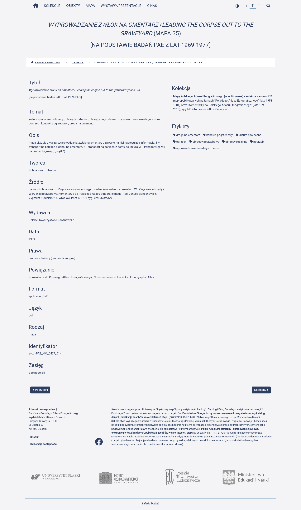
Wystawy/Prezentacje (121, 6)
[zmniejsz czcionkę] (246, 6)
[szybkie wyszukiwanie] (268, 6)
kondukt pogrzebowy (219, 135)
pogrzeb (258, 141)
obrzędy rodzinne (236, 141)
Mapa (90, 6)
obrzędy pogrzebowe (206, 141)
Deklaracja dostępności (43, 443)
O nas (152, 6)
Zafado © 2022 (151, 503)
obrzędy (181, 141)
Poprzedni (40, 390)
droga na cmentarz (188, 135)
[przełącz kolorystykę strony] (237, 6)
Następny (261, 390)
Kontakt (34, 437)
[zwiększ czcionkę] (259, 6)
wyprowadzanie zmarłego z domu (197, 148)
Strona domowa (45, 62)
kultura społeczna (250, 135)
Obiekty (73, 6)
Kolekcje (52, 6)
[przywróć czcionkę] (253, 6)
